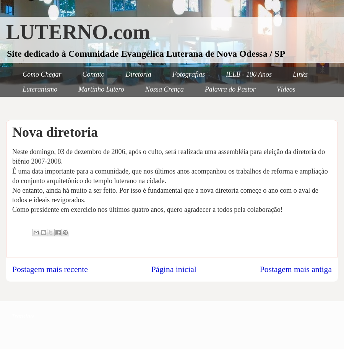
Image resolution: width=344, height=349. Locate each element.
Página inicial (173, 269)
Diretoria (138, 74)
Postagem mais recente (50, 269)
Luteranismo (40, 89)
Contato (94, 74)
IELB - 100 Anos (249, 74)
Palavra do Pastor (230, 89)
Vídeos (286, 89)
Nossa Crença (164, 89)
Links (300, 74)
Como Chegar (42, 74)
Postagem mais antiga (296, 269)
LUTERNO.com (78, 32)
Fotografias (188, 74)
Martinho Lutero (101, 89)
